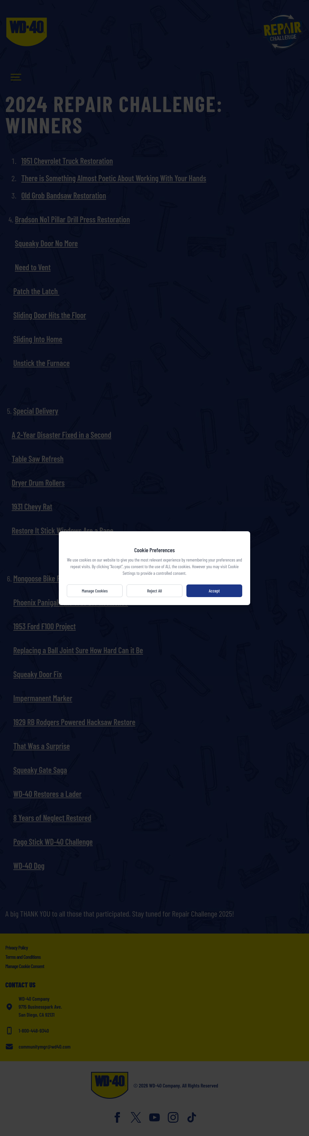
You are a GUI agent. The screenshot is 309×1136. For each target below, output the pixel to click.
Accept (214, 590)
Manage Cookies (95, 590)
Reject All (154, 590)
